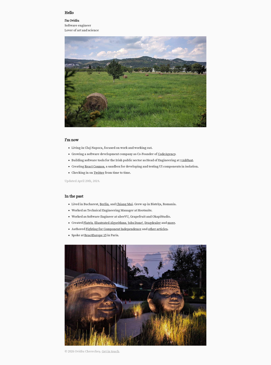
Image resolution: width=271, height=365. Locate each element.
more (171, 223)
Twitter (99, 173)
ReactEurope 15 (95, 235)
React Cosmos (94, 167)
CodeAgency (166, 154)
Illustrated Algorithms (110, 223)
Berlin (104, 204)
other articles (157, 229)
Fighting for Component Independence (113, 229)
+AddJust (186, 160)
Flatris (88, 223)
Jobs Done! (135, 223)
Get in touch (110, 351)
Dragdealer (152, 223)
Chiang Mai (124, 204)
